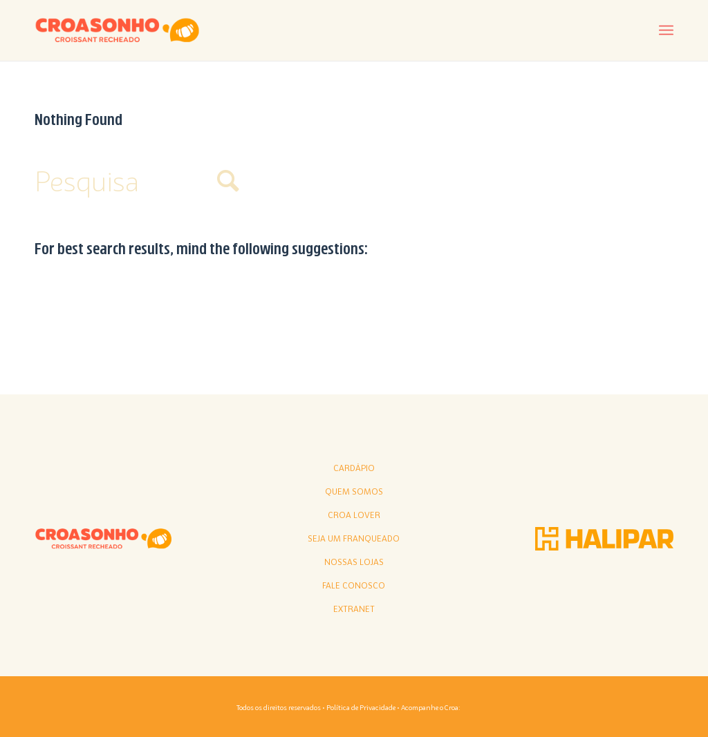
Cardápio (354, 468)
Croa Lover (354, 515)
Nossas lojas (354, 562)
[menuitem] (666, 30)
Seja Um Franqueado (354, 539)
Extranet (354, 609)
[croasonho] (118, 30)
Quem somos (354, 492)
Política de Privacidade (360, 707)
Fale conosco (353, 586)
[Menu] (666, 30)
